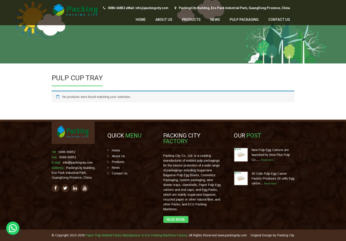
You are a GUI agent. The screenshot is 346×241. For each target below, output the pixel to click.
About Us (163, 19)
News (215, 19)
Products (191, 19)
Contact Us (279, 19)
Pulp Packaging (244, 19)
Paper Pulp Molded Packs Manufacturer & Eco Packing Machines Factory (136, 235)
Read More (176, 219)
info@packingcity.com (78, 162)
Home (141, 19)
